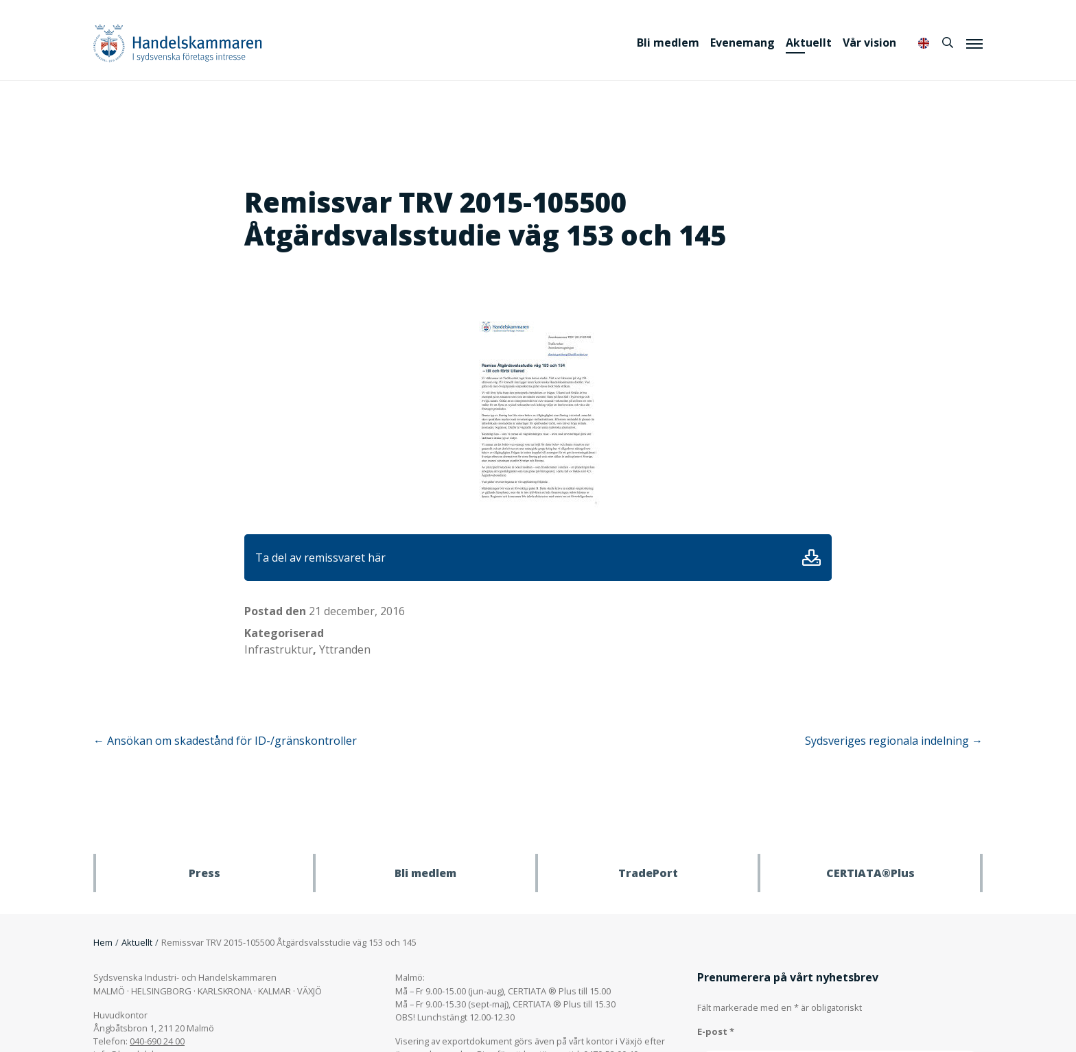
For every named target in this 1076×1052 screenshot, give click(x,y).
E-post (715, 1031)
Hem (103, 942)
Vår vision (869, 42)
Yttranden (345, 649)
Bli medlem (668, 42)
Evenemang (742, 42)
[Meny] (974, 43)
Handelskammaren (177, 42)
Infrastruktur (278, 649)
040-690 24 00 (157, 1041)
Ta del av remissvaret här (320, 557)
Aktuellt (809, 42)
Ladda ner (811, 557)
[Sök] (947, 42)
